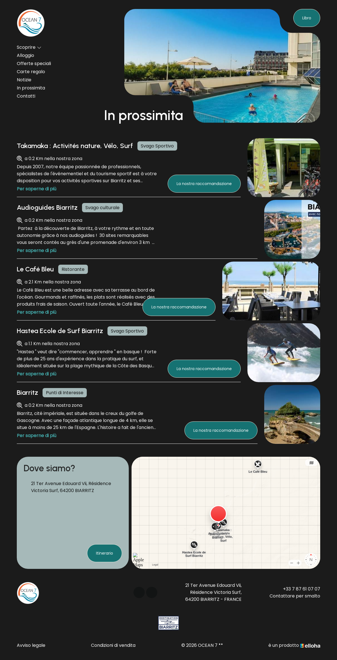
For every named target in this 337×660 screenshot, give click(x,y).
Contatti (26, 96)
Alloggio (25, 55)
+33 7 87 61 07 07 (301, 589)
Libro (306, 18)
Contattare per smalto (295, 596)
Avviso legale (31, 645)
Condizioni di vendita (113, 645)
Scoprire (29, 47)
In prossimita (31, 88)
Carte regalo (31, 71)
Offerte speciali (34, 63)
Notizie (24, 80)
